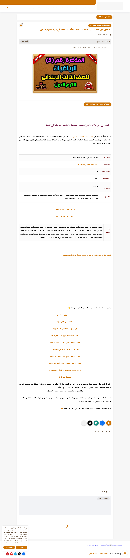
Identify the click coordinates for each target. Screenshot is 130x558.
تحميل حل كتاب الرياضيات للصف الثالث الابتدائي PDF (90, 48)
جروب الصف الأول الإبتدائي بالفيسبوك (65, 336)
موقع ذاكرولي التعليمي (65, 315)
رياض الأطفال (88, 8)
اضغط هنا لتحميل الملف (65, 216)
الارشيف (90, 2)
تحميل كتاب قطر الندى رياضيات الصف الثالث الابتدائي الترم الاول (86, 255)
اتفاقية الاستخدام (105, 545)
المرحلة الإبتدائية (73, 8)
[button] (102, 423)
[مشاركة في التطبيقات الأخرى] (83, 423)
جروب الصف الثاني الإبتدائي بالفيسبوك (65, 343)
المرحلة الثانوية (41, 8)
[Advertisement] (65, 280)
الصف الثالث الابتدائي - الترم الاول (88, 164)
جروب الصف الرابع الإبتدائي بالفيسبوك (65, 356)
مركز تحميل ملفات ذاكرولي (98, 554)
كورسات (28, 8)
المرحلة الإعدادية (57, 8)
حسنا (21, 547)
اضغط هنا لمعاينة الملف (65, 209)
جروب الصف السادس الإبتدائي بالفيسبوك (65, 370)
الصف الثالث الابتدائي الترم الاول (100, 25)
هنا (62, 408)
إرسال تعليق (103, 498)
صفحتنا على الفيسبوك (65, 322)
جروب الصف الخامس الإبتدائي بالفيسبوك (65, 363)
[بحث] (7, 8)
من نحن (83, 2)
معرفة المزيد (9, 547)
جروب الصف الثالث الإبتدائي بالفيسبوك (65, 350)
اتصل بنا (76, 2)
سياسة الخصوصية (116, 545)
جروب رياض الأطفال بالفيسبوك (65, 329)
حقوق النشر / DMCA (93, 545)
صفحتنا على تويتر (65, 377)
